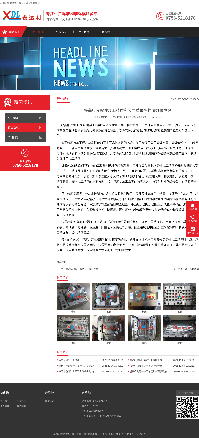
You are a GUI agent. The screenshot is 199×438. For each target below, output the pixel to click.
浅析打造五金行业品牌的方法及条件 (77, 365)
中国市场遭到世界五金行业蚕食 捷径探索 (78, 371)
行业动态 (13, 127)
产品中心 (60, 32)
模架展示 (49, 401)
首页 (172, 98)
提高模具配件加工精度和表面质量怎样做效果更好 (149, 371)
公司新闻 (13, 117)
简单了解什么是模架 (188, 269)
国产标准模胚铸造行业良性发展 (82, 269)
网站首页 (14, 32)
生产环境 (84, 32)
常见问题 (13, 137)
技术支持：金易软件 (134, 434)
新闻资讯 (182, 98)
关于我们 (37, 32)
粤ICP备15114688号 (112, 434)
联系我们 (107, 32)
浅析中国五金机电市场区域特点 (146, 365)
